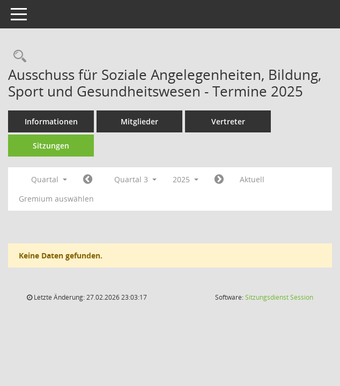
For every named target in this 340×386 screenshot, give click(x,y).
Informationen (51, 121)
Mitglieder (139, 121)
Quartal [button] (49, 179)
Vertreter (228, 121)
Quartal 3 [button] (135, 179)
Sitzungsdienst (279, 297)
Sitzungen (51, 145)
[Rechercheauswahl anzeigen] (17, 56)
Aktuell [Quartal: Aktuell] (252, 179)
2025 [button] (185, 179)
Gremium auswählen (56, 199)
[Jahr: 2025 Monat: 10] (219, 179)
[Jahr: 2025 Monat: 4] (87, 179)
